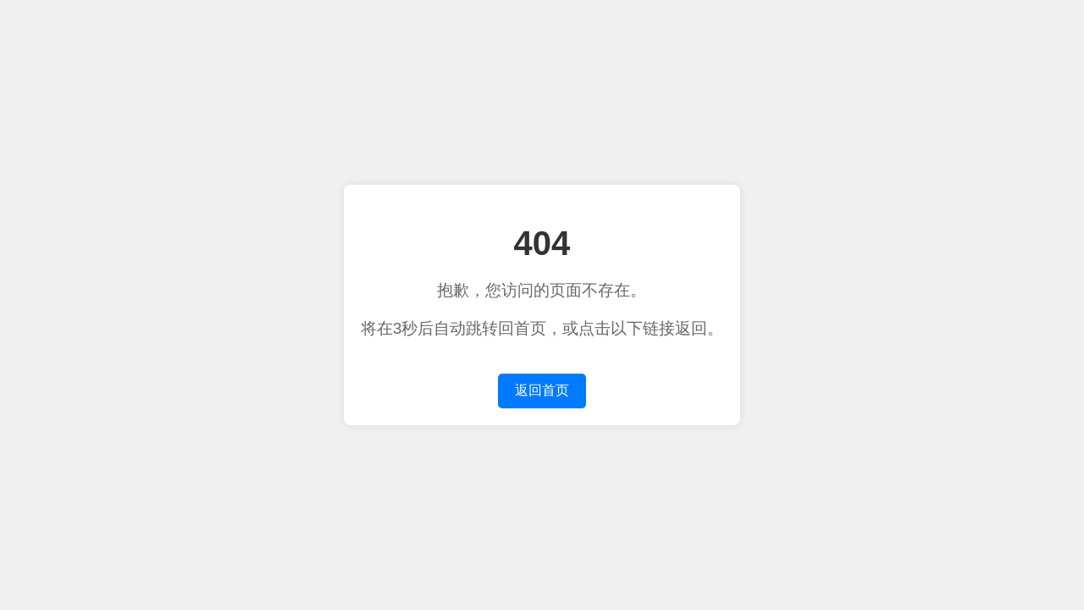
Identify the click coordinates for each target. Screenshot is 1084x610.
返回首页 (542, 390)
